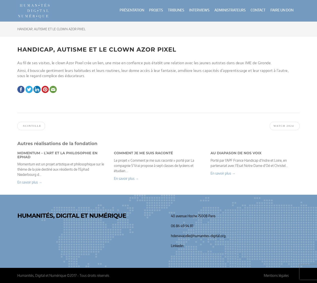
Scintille (32, 125)
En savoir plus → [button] (29, 182)
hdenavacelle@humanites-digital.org (198, 236)
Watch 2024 (283, 125)
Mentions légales (276, 275)
